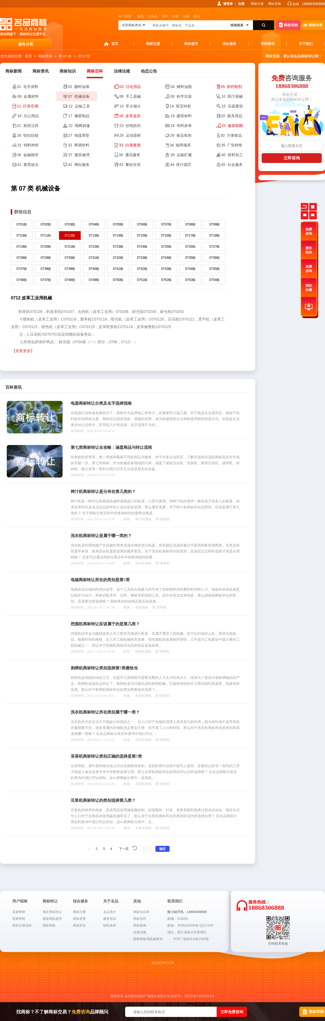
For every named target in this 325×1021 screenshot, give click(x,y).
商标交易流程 (22, 925)
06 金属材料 (28, 96)
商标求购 (288, 24)
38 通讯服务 (129, 155)
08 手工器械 (130, 96)
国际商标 (49, 925)
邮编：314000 (177, 919)
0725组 (166, 246)
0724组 (142, 246)
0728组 (22, 258)
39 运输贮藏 (181, 155)
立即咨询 (292, 158)
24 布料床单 (181, 125)
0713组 (94, 235)
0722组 (94, 246)
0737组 (22, 269)
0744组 (190, 269)
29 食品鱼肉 (180, 135)
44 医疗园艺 (180, 164)
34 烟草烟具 (180, 145)
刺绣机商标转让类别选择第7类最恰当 (104, 668)
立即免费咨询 (231, 1012)
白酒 (175, 16)
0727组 (214, 246)
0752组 (166, 280)
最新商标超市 (52, 919)
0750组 (118, 280)
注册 (241, 4)
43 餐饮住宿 (130, 164)
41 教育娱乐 (28, 164)
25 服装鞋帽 (232, 125)
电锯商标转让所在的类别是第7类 (100, 580)
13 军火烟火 (130, 106)
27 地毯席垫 (78, 135)
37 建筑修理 (78, 155)
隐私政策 (109, 925)
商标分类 (257, 4)
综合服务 (229, 44)
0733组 (142, 258)
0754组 (214, 280)
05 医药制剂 (231, 86)
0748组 (70, 280)
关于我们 (306, 44)
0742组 (142, 269)
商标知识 (68, 71)
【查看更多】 (23, 351)
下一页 (124, 849)
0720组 (46, 246)
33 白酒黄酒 (129, 145)
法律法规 (122, 71)
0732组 (118, 258)
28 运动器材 (130, 135)
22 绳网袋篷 (79, 125)
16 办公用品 (28, 116)
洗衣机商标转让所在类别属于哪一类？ (105, 712)
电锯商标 (141, 607)
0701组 (22, 224)
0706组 (142, 224)
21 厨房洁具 (27, 125)
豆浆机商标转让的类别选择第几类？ (103, 800)
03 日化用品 (130, 86)
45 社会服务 (232, 164)
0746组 (22, 280)
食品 (196, 16)
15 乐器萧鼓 (232, 106)
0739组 (70, 269)
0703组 (70, 224)
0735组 (190, 258)
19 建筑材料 (181, 116)
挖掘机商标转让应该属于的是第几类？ (105, 624)
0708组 (190, 224)
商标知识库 (141, 912)
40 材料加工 (232, 155)
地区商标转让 (52, 912)
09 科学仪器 (181, 96)
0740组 (94, 269)
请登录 (228, 4)
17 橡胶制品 (78, 116)
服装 (140, 16)
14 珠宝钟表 (180, 106)
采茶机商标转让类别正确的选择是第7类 (106, 756)
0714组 (118, 235)
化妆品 (153, 16)
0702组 (46, 224)
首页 (114, 44)
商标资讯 (40, 71)
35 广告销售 (231, 145)
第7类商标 (162, 519)
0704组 (94, 224)
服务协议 (109, 919)
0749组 (94, 280)
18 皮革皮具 (130, 116)
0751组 (142, 280)
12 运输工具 (79, 106)
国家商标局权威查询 (147, 939)
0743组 (166, 269)
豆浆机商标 (143, 828)
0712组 (70, 235)
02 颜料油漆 (78, 86)
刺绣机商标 (143, 696)
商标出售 (313, 25)
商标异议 (79, 925)
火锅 (186, 16)
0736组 (214, 258)
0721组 (70, 246)
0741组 (118, 269)
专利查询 (268, 44)
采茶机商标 (143, 784)
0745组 (214, 269)
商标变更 (79, 919)
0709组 (214, 224)
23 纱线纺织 (130, 125)
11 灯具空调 (27, 106)
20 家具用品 (231, 116)
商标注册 (153, 44)
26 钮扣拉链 (27, 135)
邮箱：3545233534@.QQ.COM (190, 925)
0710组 (22, 235)
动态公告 (149, 71)
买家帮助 (18, 919)
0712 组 (84, 56)
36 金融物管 (27, 155)
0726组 (190, 246)
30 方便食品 (231, 135)
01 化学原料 (27, 86)
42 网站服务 (78, 164)
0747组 (46, 280)
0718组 (214, 235)
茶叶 (165, 16)
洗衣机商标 (143, 563)
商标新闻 (13, 71)
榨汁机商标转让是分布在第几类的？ (103, 491)
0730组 (70, 258)
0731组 (94, 258)
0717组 (190, 235)
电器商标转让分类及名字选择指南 (101, 403)
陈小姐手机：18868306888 (187, 912)
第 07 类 (65, 56)
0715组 (142, 235)
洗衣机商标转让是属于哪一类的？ (101, 536)
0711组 (46, 235)
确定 (162, 849)
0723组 (118, 246)
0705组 (118, 224)
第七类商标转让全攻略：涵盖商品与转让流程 (111, 447)
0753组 (190, 280)
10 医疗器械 (232, 96)
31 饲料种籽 (28, 145)
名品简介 (109, 912)
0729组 (46, 258)
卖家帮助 (18, 912)
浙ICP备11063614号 (199, 996)
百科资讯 (13, 387)
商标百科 (45, 56)
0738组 (46, 269)
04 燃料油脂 (181, 86)
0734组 (166, 258)
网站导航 (274, 4)
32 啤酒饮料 (78, 145)
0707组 (166, 224)
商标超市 (191, 44)
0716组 (166, 235)
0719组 (22, 246)
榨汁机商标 (143, 519)
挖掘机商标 (143, 651)
